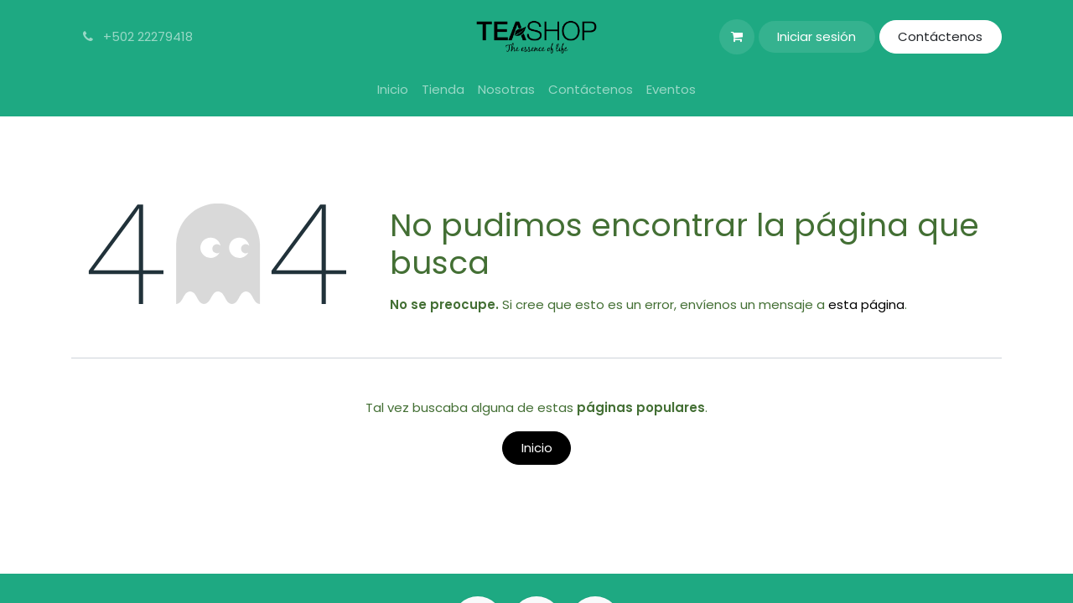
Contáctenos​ (940, 36)
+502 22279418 (136, 36)
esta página (866, 304)
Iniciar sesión (816, 36)
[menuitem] (393, 90)
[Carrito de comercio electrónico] (736, 36)
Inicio (536, 447)
